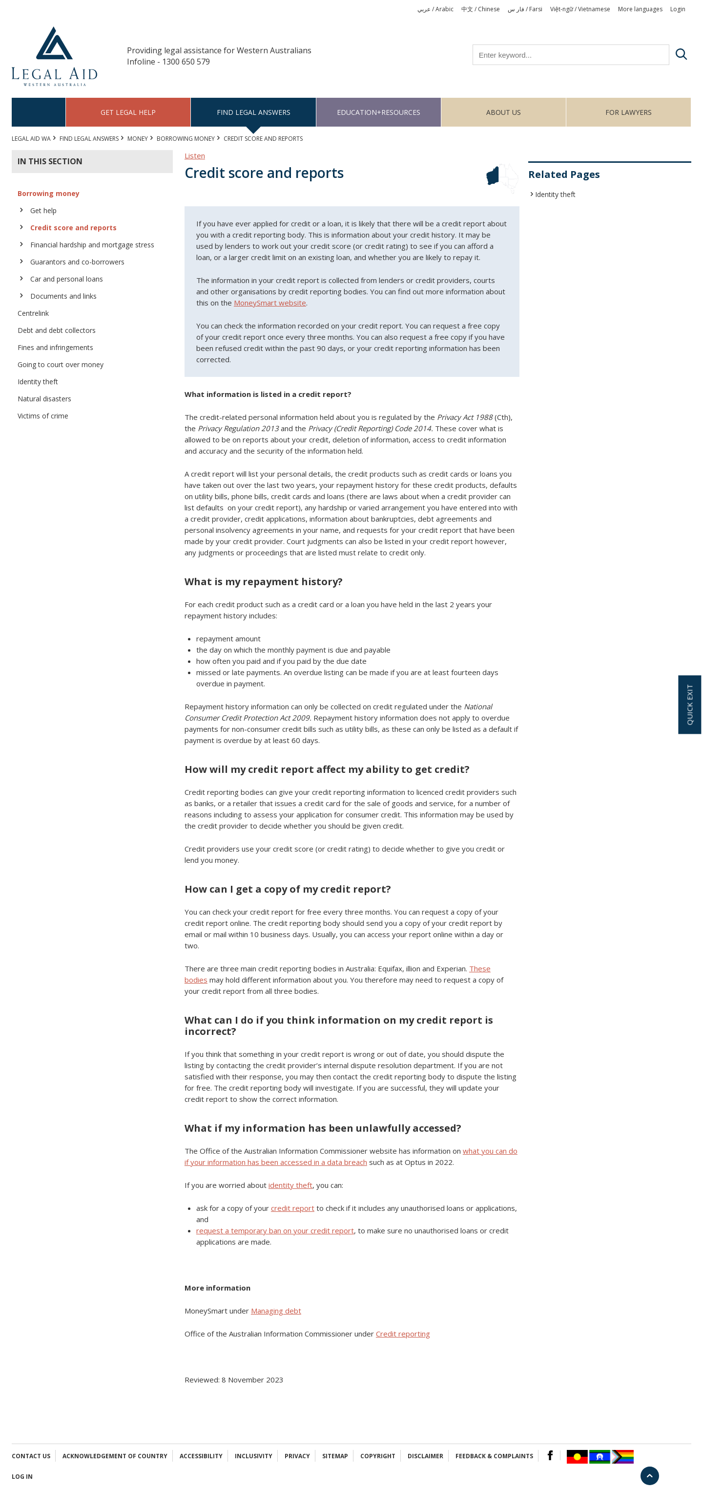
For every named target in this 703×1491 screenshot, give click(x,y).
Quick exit (689, 704)
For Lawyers (628, 112)
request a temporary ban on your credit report (275, 1230)
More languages (640, 9)
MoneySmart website (270, 302)
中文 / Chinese (480, 9)
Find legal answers (253, 112)
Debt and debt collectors (57, 330)
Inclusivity (253, 1456)
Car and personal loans (66, 279)
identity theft (290, 1185)
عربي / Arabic (435, 9)
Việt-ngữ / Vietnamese (580, 9)
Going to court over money (60, 364)
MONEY (137, 138)
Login (677, 9)
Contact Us (31, 1456)
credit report (292, 1208)
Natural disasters (44, 398)
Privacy (297, 1456)
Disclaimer (425, 1456)
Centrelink (33, 313)
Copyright (377, 1456)
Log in (22, 1476)
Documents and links (63, 296)
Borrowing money (186, 138)
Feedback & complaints (494, 1456)
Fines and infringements (55, 347)
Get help (43, 210)
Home (39, 112)
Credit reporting (403, 1333)
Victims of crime (43, 415)
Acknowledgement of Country (114, 1456)
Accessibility (201, 1456)
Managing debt (276, 1311)
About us (503, 112)
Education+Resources (378, 112)
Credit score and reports (73, 227)
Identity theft (38, 381)
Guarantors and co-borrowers (77, 261)
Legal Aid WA (31, 138)
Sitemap (335, 1456)
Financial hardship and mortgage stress (92, 244)
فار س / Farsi (525, 9)
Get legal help (128, 112)
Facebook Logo (550, 1455)
